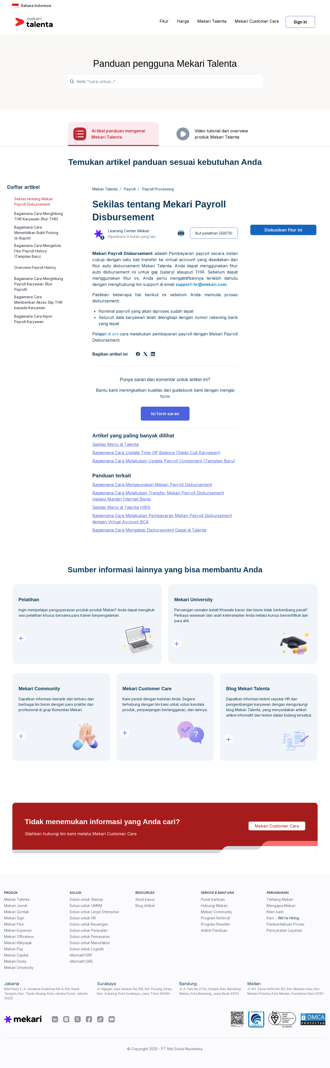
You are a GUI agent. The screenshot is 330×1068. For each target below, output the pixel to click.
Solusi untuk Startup (86, 899)
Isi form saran (165, 413)
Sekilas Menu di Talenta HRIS (121, 507)
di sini (113, 333)
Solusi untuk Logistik (87, 949)
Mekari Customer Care (257, 21)
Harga (183, 21)
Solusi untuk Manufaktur (90, 943)
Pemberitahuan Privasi (285, 924)
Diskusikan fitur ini (283, 229)
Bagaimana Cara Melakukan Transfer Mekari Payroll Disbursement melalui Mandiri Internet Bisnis (158, 496)
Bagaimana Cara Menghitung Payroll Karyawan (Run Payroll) (38, 284)
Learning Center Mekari (128, 230)
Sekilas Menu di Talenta (115, 444)
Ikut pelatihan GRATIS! (213, 233)
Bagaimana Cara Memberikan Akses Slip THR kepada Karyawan (38, 302)
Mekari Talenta (211, 21)
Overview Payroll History (35, 267)
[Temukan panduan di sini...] (165, 81)
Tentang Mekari (280, 899)
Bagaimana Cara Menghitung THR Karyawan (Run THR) (38, 216)
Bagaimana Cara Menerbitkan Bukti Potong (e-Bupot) (36, 232)
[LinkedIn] (153, 354)
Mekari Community (216, 912)
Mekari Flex (14, 924)
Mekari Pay (13, 949)
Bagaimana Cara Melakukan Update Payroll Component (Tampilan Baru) (163, 460)
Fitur (164, 21)
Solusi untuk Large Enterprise (94, 912)
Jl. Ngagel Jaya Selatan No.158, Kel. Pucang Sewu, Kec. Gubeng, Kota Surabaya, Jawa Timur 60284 (134, 991)
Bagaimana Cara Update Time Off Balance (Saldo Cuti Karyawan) (156, 452)
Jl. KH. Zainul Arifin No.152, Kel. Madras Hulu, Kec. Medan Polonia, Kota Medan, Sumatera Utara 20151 (285, 991)
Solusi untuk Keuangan (89, 924)
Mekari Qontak (16, 912)
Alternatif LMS (81, 961)
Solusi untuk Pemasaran (90, 936)
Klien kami (275, 912)
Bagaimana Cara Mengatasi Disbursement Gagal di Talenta (149, 530)
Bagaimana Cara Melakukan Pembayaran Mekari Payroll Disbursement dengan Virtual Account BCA (162, 518)
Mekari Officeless (19, 936)
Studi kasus (145, 899)
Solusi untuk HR (83, 918)
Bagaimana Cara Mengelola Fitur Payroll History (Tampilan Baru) (37, 251)
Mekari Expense (18, 930)
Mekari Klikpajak (18, 943)
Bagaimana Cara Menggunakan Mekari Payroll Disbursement (152, 484)
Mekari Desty (15, 961)
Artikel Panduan (214, 930)
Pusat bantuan (213, 899)
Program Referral (215, 918)
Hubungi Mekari (214, 905)
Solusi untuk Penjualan (89, 930)
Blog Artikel (145, 905)
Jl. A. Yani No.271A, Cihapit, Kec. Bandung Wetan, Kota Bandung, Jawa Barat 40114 (210, 991)
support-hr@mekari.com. (202, 284)
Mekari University (19, 967)
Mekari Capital (16, 955)
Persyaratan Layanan (284, 930)
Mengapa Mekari (281, 905)
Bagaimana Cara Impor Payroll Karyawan (33, 319)
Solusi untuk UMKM (86, 905)
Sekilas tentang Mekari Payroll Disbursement (33, 201)
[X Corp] (145, 354)
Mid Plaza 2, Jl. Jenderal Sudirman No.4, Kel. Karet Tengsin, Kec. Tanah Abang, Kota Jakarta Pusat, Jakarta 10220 (46, 993)
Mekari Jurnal (15, 905)
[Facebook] (138, 354)
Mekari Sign (14, 918)
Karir (270, 918)
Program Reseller (215, 924)
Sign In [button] (300, 22)
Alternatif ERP (81, 955)
